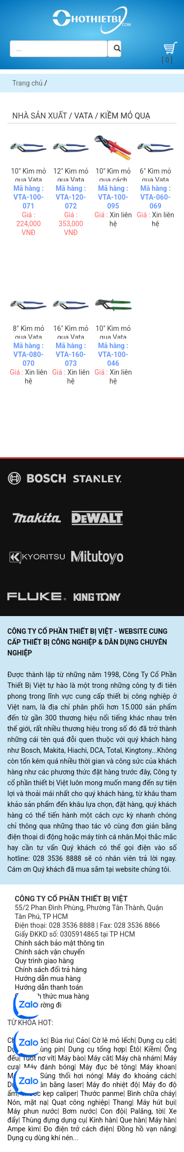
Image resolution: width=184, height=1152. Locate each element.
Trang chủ (27, 83)
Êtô (134, 1049)
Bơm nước (78, 1111)
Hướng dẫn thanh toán (49, 987)
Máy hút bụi (156, 1102)
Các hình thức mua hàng (52, 996)
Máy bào (71, 1058)
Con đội (113, 1111)
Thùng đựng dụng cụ (54, 1120)
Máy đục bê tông (107, 1067)
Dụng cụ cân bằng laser (44, 1085)
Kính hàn (102, 1120)
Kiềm (152, 1049)
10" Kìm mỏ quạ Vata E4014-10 (28, 180)
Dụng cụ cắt (156, 1040)
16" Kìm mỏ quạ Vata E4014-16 (70, 337)
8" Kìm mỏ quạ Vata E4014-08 (28, 337)
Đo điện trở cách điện (78, 1129)
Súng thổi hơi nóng (71, 1076)
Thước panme (102, 1093)
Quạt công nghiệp (80, 1102)
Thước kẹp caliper (49, 1093)
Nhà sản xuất (39, 115)
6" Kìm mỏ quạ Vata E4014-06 (155, 180)
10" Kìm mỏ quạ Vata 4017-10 (113, 337)
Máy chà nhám (137, 1058)
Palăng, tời (147, 1111)
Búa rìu (61, 1040)
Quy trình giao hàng (44, 961)
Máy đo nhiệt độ (112, 1085)
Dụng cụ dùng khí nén (40, 1138)
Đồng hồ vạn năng (146, 1129)
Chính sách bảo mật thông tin (60, 943)
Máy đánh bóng (49, 1067)
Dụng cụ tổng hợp (96, 1049)
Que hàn (132, 1120)
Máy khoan (157, 1067)
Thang (122, 1102)
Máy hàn (162, 1120)
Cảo (82, 1040)
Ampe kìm (23, 1129)
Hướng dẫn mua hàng (47, 978)
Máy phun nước (32, 1111)
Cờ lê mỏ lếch (113, 1040)
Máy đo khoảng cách (141, 1076)
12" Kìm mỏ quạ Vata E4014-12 (70, 180)
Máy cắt (100, 1058)
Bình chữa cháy (151, 1093)
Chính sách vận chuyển (50, 952)
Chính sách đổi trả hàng (51, 970)
